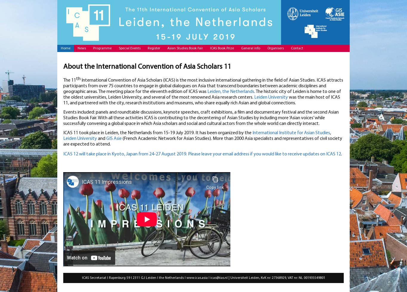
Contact (297, 48)
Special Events (130, 48)
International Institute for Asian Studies (291, 133)
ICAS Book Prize (222, 48)
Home (65, 48)
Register (154, 48)
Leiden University (271, 97)
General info (250, 48)
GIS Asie (114, 138)
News (82, 48)
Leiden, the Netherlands (230, 91)
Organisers (275, 48)
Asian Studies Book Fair (185, 48)
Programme (102, 48)
